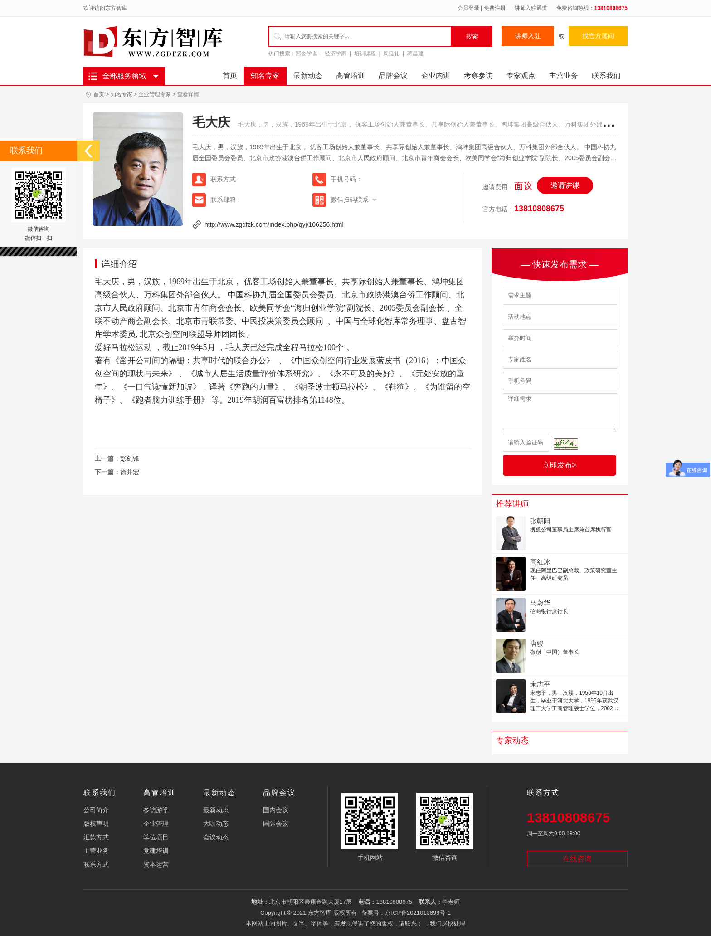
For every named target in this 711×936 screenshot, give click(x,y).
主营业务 (563, 75)
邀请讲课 (565, 185)
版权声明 (96, 823)
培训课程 (365, 53)
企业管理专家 (154, 94)
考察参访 (478, 75)
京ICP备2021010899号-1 (418, 912)
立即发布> (559, 465)
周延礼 (391, 53)
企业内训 (435, 75)
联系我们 (606, 75)
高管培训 (350, 75)
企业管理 (156, 823)
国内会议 (275, 810)
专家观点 (521, 75)
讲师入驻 (528, 35)
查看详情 (188, 94)
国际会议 (275, 823)
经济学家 (335, 53)
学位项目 (156, 837)
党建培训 (156, 850)
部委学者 (306, 53)
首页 (230, 75)
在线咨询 (577, 859)
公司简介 (96, 810)
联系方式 (96, 864)
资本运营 (156, 864)
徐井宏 (129, 472)
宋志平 (540, 684)
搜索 (472, 36)
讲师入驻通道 (531, 8)
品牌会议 (393, 75)
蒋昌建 (415, 53)
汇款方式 (96, 837)
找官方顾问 (598, 35)
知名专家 (265, 75)
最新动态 (307, 75)
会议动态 (216, 837)
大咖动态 (216, 823)
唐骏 (537, 643)
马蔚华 (540, 602)
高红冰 (540, 562)
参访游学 (156, 810)
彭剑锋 (129, 458)
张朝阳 (540, 521)
